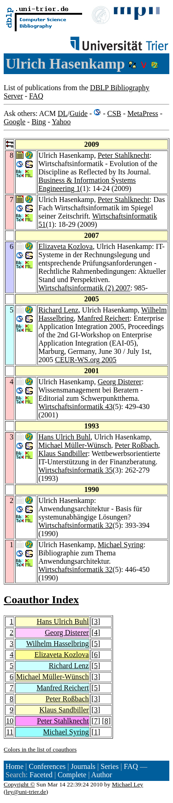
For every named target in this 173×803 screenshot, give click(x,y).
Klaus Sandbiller (63, 453)
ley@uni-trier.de (26, 791)
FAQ (36, 96)
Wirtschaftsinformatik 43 (75, 406)
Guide (79, 113)
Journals (83, 766)
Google (14, 122)
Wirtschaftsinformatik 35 (75, 470)
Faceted (41, 775)
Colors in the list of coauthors (40, 749)
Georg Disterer (120, 382)
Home (15, 766)
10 (9, 721)
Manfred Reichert (104, 318)
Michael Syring (120, 545)
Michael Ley (127, 784)
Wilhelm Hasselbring (57, 643)
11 (9, 732)
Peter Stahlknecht (123, 155)
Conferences (47, 766)
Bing (38, 122)
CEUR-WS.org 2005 (85, 360)
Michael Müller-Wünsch (74, 445)
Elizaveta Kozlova (65, 246)
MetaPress (142, 113)
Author (101, 775)
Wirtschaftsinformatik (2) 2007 (84, 288)
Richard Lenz (58, 310)
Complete (72, 775)
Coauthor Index (41, 600)
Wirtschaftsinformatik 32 (75, 525)
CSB (114, 113)
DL (62, 113)
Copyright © (19, 784)
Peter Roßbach (136, 445)
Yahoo (61, 122)
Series (110, 766)
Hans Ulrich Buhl (64, 437)
